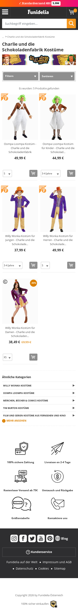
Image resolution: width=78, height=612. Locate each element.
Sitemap (60, 568)
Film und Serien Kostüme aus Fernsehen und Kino (34, 415)
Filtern (9, 76)
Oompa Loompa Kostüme (18, 393)
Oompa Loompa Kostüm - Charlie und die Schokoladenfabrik (20, 148)
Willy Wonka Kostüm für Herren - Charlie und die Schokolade (58, 240)
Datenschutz (24, 568)
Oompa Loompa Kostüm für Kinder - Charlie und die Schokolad (58, 148)
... (3, 36)
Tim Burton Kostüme (16, 408)
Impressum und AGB (57, 562)
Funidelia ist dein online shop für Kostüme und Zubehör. (38, 12)
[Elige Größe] (7, 173)
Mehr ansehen (16, 421)
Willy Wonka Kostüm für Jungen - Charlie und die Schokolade (20, 240)
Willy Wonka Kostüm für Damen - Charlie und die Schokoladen (20, 332)
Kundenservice (39, 552)
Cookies (43, 568)
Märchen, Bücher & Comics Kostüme (25, 400)
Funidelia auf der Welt (21, 562)
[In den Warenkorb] (33, 173)
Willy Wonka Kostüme (17, 385)
